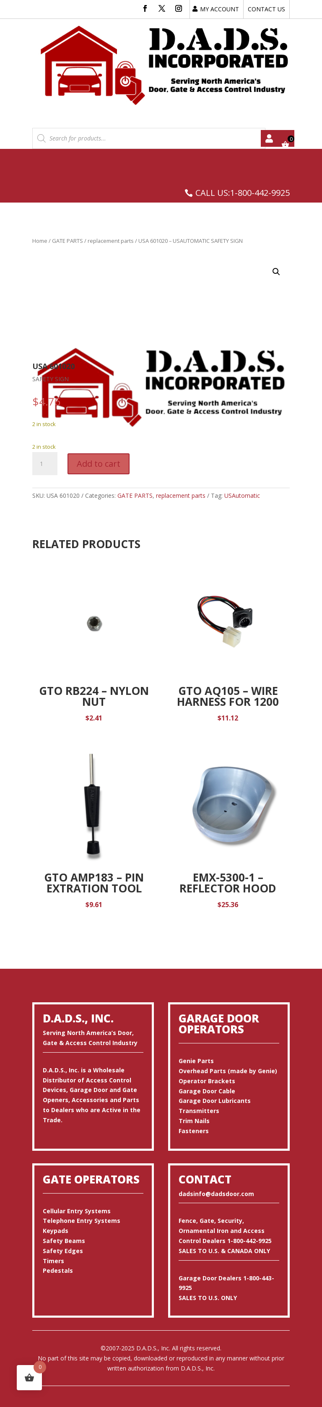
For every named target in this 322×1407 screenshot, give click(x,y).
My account (269, 138)
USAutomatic (242, 495)
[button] (276, 271)
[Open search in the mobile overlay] (148, 138)
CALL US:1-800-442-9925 (242, 192)
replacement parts (111, 240)
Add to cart (98, 463)
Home (39, 240)
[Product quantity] (44, 464)
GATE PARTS (67, 240)
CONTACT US (266, 9)
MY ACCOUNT (219, 9)
